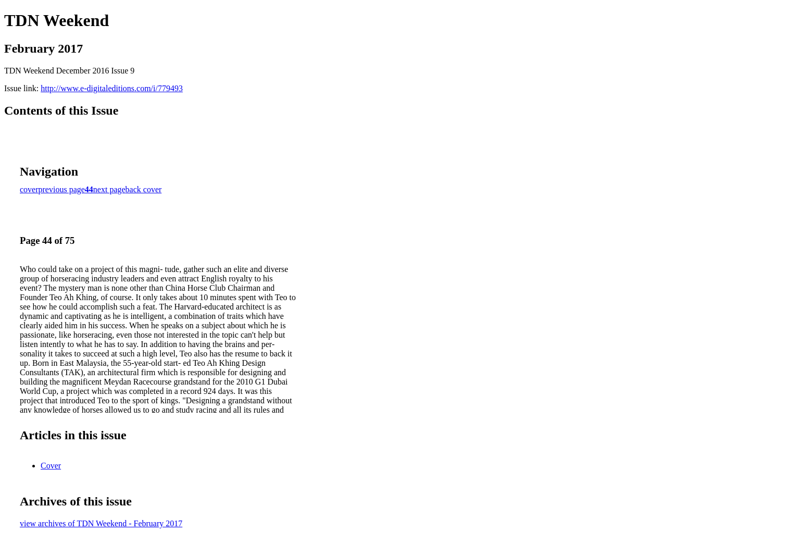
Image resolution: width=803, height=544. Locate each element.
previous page (62, 189)
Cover (51, 465)
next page (109, 189)
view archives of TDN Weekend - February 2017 (101, 523)
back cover (144, 189)
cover (29, 189)
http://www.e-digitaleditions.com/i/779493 (112, 88)
